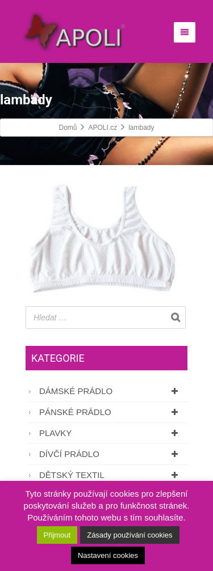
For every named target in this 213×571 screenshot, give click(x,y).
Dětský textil (110, 475)
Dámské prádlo (110, 391)
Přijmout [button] (57, 535)
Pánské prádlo (110, 412)
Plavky (110, 433)
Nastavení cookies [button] (108, 555)
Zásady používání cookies (129, 535)
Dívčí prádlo (110, 454)
